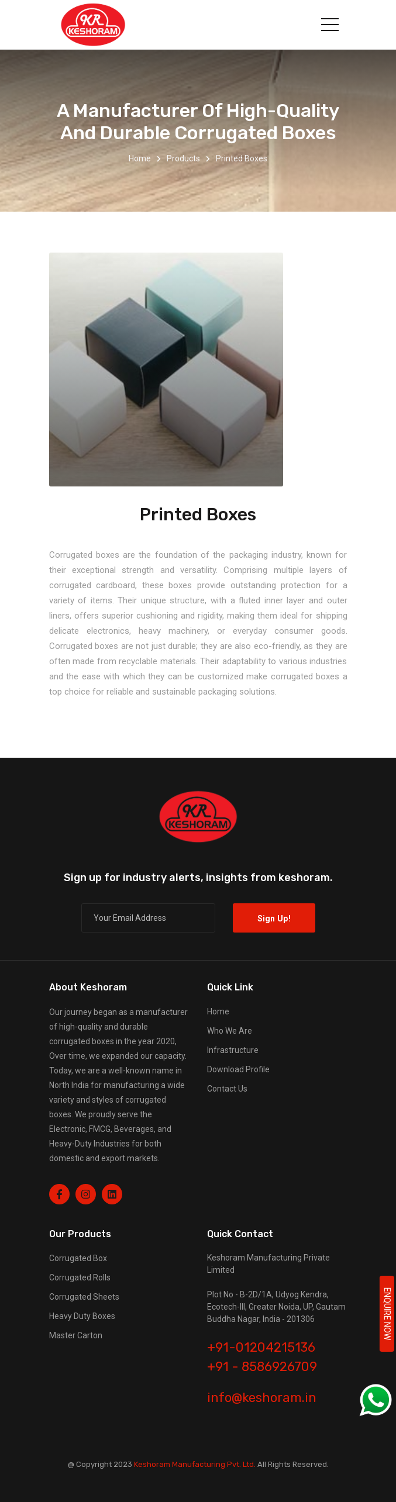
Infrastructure (233, 1050)
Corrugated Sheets (84, 1296)
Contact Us (227, 1088)
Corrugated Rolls (80, 1277)
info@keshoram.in (261, 1398)
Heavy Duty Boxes (82, 1316)
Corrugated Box (78, 1258)
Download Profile (238, 1069)
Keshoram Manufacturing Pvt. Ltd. (195, 1464)
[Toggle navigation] (330, 24)
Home (140, 158)
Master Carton (75, 1335)
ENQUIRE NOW (387, 1313)
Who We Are (229, 1030)
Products (183, 158)
